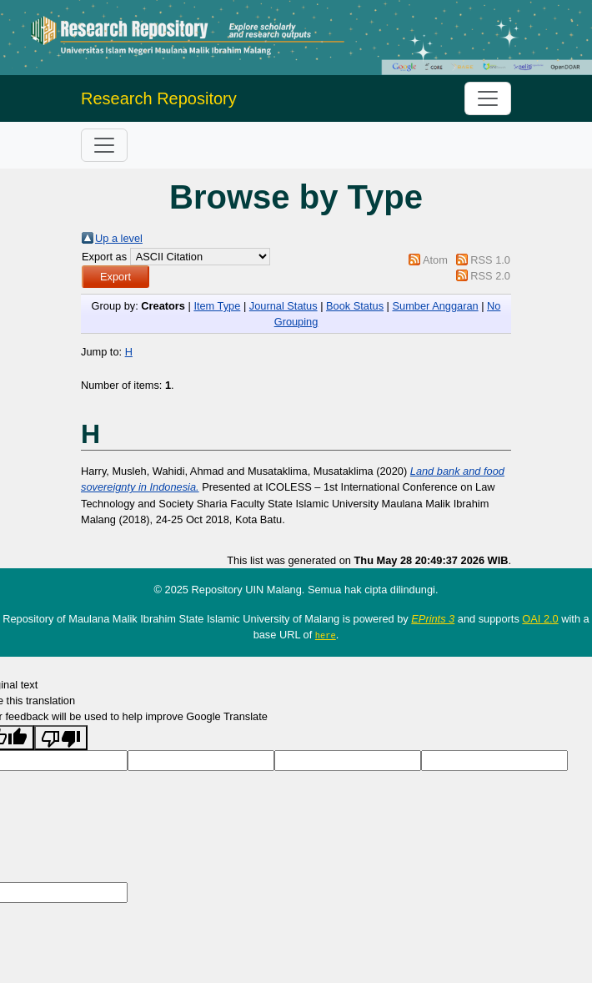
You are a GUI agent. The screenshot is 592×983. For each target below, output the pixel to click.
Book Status (355, 306)
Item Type (216, 306)
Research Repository (159, 98)
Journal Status (283, 306)
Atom (435, 260)
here (325, 635)
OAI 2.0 (540, 618)
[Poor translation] (61, 736)
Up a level (119, 238)
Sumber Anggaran (435, 306)
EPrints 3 (432, 618)
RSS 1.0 (490, 260)
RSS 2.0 (490, 276)
